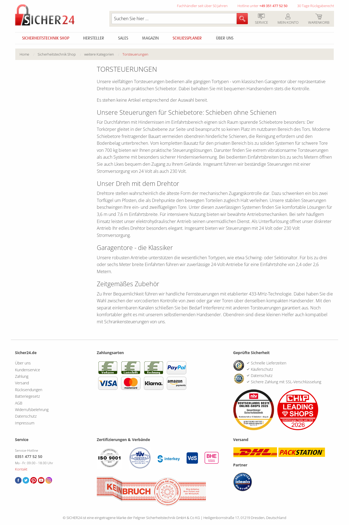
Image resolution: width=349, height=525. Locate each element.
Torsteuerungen (135, 54)
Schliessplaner (187, 38)
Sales (123, 38)
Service (261, 19)
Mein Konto (288, 19)
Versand (22, 382)
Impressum (24, 423)
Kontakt (21, 469)
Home (24, 54)
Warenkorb (319, 19)
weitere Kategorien (99, 54)
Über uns (224, 38)
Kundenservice (27, 369)
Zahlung (21, 376)
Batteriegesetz (27, 396)
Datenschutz (26, 416)
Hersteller (93, 38)
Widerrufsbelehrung (32, 409)
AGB (18, 403)
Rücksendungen (28, 389)
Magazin (150, 38)
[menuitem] (29, 54)
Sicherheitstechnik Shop (45, 38)
